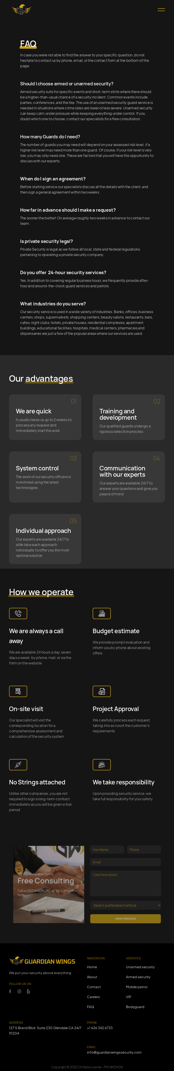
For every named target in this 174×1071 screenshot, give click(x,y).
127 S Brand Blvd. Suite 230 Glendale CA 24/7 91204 (45, 1030)
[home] (21, 9)
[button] (159, 9)
